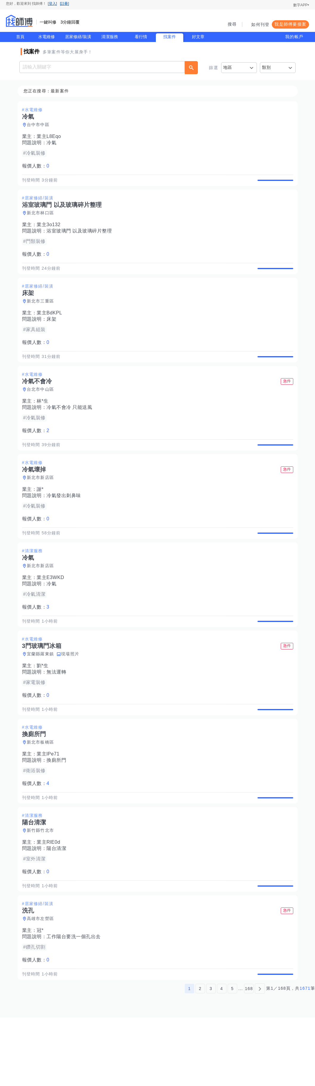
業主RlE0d (50, 897)
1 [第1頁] (189, 1057)
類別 (266, 67)
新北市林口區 (42, 220)
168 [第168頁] (249, 1057)
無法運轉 (58, 713)
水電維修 (46, 36)
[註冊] (64, 3)
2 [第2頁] (200, 1057)
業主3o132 (50, 231)
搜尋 (232, 24)
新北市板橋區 (42, 790)
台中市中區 (40, 124)
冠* (41, 992)
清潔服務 (109, 36)
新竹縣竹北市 (42, 885)
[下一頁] (260, 1057)
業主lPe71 (49, 802)
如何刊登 (260, 24)
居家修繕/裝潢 (78, 36)
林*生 (44, 421)
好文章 (198, 36)
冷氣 (53, 142)
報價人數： (37, 166)
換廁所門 (58, 808)
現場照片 (72, 695)
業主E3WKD (52, 612)
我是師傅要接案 (290, 24)
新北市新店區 (42, 505)
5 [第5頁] (232, 1057)
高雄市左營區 (42, 980)
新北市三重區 (42, 315)
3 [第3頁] (211, 1057)
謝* (41, 516)
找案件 (169, 36)
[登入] (52, 3)
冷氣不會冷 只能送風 (71, 428)
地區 (227, 67)
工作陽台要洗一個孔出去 (75, 998)
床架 (53, 333)
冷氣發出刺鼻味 (65, 523)
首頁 (20, 36)
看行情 (141, 36)
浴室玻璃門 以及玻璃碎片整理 (81, 238)
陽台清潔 (58, 903)
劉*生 (44, 707)
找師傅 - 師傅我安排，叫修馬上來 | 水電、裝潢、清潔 (19, 21)
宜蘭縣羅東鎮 (42, 695)
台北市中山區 (42, 410)
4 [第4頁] (221, 1057)
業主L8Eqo (50, 136)
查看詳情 (273, 183)
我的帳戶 (294, 36)
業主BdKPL (51, 326)
